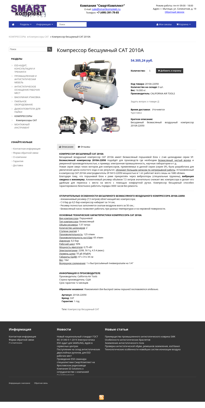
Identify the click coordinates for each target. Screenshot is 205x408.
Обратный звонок (174, 11)
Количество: (138, 70)
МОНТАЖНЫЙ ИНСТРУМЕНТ (22, 126)
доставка (137, 112)
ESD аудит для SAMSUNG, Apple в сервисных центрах (75, 344)
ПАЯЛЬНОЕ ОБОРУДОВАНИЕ (23, 103)
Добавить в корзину (169, 70)
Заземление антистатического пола (124, 342)
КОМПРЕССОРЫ (17, 36)
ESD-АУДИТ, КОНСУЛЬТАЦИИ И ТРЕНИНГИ (24, 68)
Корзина (183, 24)
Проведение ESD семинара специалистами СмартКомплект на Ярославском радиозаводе (76, 362)
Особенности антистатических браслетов (127, 339)
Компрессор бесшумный (81, 309)
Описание (66, 146)
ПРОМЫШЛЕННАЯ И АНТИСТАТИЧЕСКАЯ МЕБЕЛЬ (25, 79)
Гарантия (18, 161)
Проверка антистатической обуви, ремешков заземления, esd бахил (142, 346)
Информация (44, 24)
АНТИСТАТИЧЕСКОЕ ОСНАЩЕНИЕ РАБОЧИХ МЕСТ (27, 89)
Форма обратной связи (25, 152)
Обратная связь (41, 389)
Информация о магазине (19, 389)
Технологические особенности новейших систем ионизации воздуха (142, 349)
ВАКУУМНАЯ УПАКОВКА (27, 97)
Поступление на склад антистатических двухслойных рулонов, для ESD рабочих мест (78, 352)
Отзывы (84, 146)
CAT (97, 309)
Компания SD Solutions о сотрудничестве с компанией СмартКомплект (73, 372)
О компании (20, 157)
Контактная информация (26, 148)
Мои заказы (164, 24)
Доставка (18, 165)
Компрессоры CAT (39, 36)
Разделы (25, 24)
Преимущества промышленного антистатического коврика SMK (140, 336)
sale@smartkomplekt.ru (106, 9)
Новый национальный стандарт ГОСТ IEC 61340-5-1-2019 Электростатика (77, 338)
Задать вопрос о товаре (144, 101)
